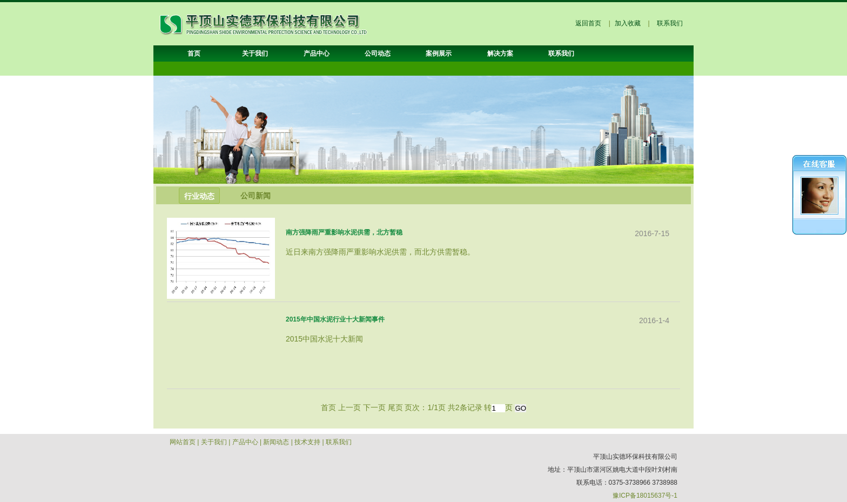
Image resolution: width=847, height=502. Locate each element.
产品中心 (317, 53)
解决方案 (500, 53)
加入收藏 (628, 23)
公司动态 (378, 53)
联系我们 (670, 23)
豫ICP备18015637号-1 (645, 495)
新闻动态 (276, 442)
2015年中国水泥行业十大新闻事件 (335, 319)
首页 (193, 53)
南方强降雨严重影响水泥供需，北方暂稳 (344, 232)
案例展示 (439, 53)
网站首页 (183, 442)
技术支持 (307, 442)
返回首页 (588, 23)
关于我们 (255, 53)
